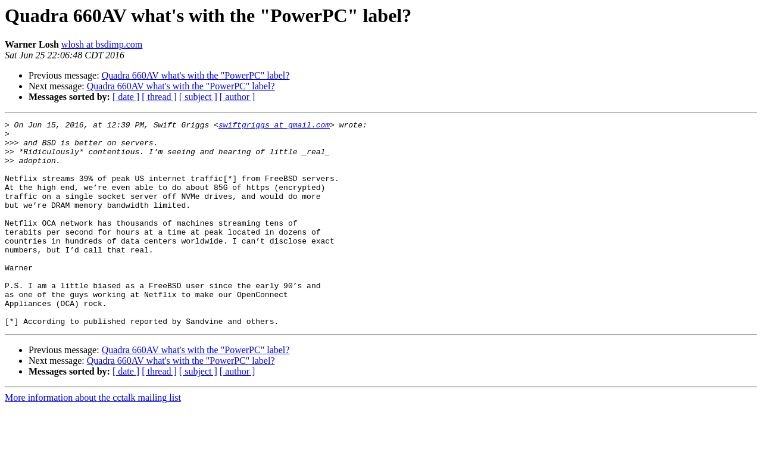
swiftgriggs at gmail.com (274, 126)
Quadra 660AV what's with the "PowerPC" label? (196, 75)
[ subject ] (198, 97)
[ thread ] (159, 97)
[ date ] (126, 97)
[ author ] (237, 97)
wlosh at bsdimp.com (101, 44)
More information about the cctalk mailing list (93, 439)
